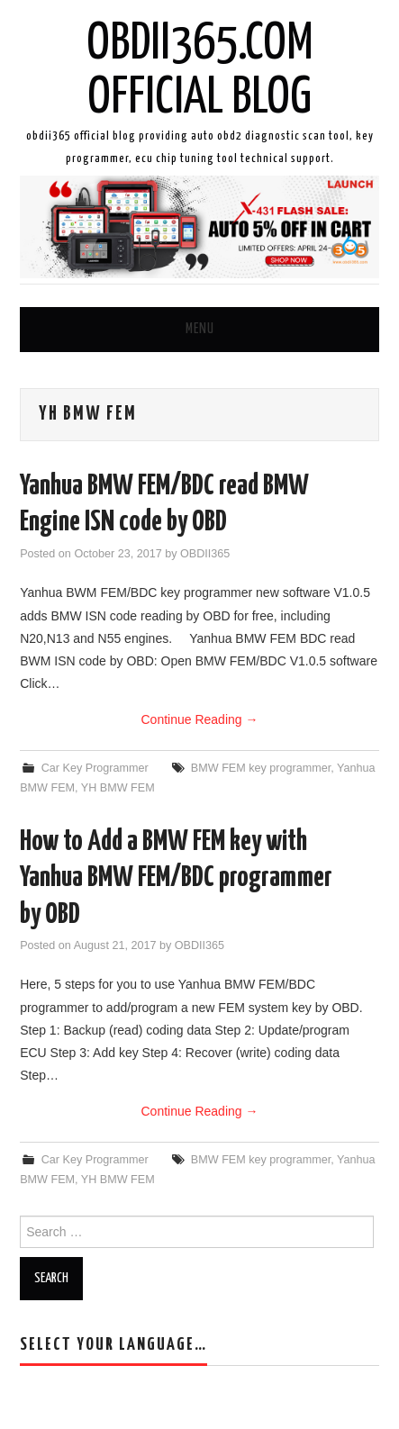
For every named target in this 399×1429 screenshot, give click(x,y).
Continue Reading (199, 719)
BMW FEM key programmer (261, 768)
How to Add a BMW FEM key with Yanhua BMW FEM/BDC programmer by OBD (176, 878)
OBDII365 (205, 553)
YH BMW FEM (118, 788)
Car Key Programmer (95, 768)
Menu (200, 329)
